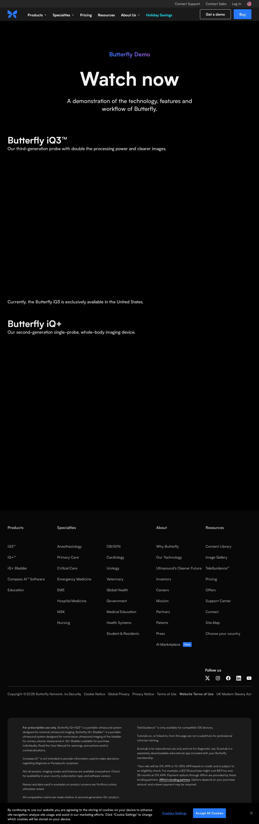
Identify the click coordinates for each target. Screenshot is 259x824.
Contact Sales (216, 3)
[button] (37, 14)
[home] (12, 14)
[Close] (251, 813)
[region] (129, 813)
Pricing (86, 15)
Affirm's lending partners (174, 779)
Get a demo (215, 14)
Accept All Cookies (209, 813)
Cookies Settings (174, 813)
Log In (236, 3)
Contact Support (187, 3)
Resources (106, 15)
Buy (242, 14)
